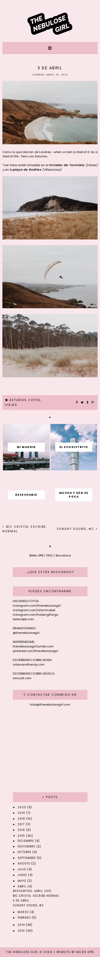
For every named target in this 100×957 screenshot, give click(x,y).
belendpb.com (23, 619)
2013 (22, 931)
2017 (22, 824)
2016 (22, 830)
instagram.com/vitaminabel (34, 610)
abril (22, 886)
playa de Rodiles (27, 169)
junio (23, 875)
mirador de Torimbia (67, 165)
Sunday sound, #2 (76, 529)
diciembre (26, 841)
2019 (22, 813)
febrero (25, 918)
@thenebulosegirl (26, 633)
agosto (24, 864)
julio (22, 869)
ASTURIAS (17, 400)
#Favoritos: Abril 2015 (32, 891)
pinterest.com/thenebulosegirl (35, 651)
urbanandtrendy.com (29, 664)
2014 (22, 925)
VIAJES (11, 405)
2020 (22, 807)
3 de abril (21, 901)
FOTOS (35, 400)
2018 (22, 819)
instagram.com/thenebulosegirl (37, 605)
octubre (25, 852)
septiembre (27, 858)
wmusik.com (22, 678)
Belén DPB (85, 952)
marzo (24, 912)
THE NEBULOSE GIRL (22, 952)
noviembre (27, 846)
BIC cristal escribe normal (36, 896)
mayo (22, 881)
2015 (22, 836)
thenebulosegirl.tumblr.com (33, 646)
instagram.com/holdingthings (35, 614)
